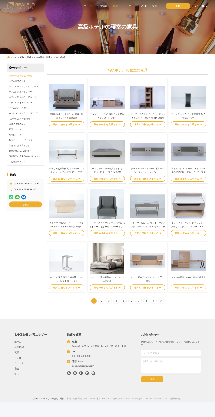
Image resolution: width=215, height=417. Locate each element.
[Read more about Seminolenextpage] (153, 316)
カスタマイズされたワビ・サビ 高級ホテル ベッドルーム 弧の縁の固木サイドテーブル (66, 238)
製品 (115, 6)
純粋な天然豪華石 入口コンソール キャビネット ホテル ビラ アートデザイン (66, 180)
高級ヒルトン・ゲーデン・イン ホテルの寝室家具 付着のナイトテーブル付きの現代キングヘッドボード (188, 180)
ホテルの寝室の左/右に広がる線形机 (188, 292)
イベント (141, 6)
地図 (62, 413)
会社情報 (102, 6)
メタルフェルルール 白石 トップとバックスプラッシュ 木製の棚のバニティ (147, 238)
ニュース (19, 378)
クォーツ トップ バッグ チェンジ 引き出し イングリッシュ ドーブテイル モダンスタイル (188, 238)
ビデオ (127, 6)
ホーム (88, 6)
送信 (155, 6)
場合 (16, 383)
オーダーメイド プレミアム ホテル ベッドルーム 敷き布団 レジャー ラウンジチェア (107, 238)
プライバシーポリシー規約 (45, 413)
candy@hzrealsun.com (26, 183)
